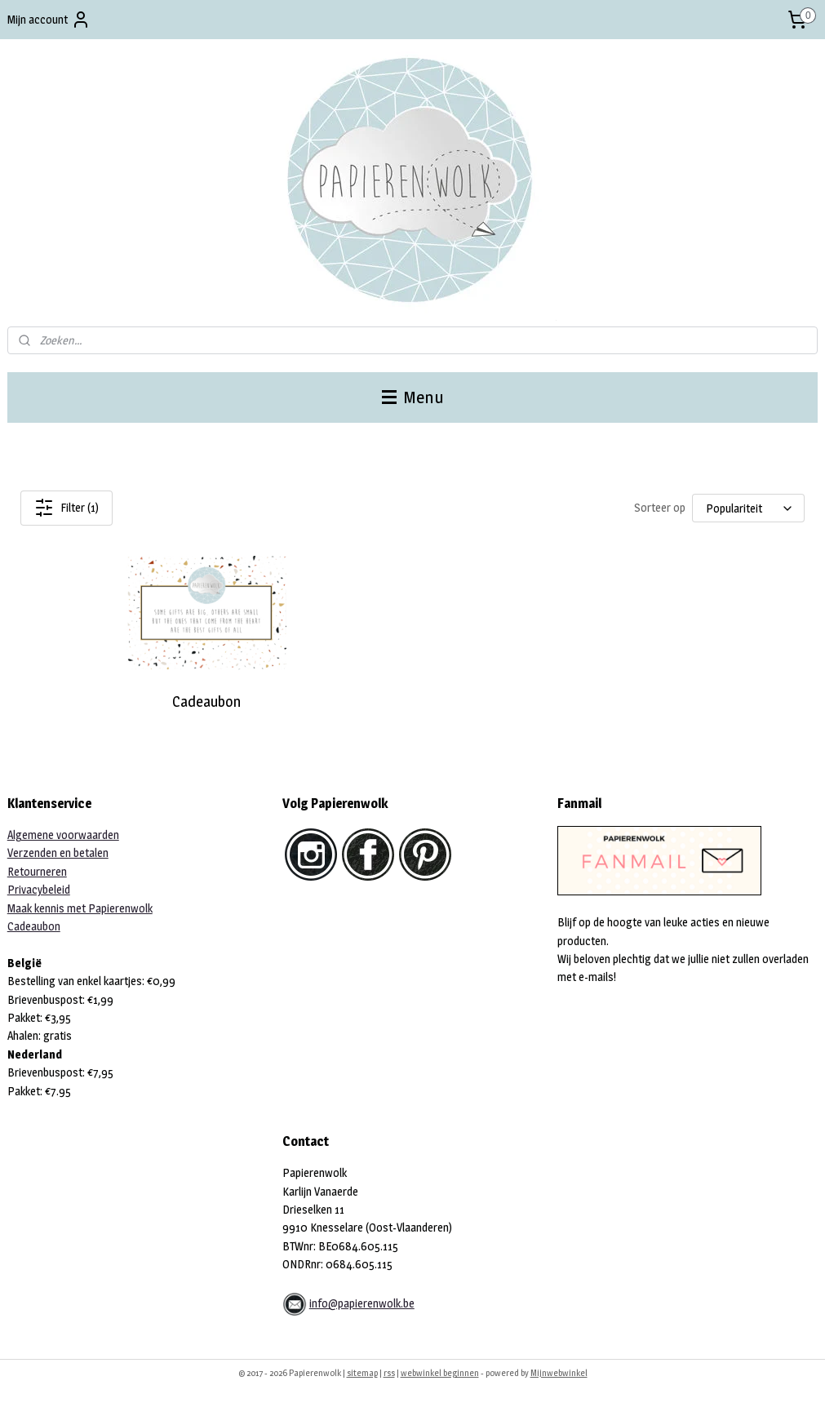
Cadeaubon (206, 701)
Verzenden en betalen (58, 852)
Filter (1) (66, 507)
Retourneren (37, 871)
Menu (413, 397)
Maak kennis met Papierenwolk (80, 908)
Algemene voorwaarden (63, 834)
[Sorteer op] (748, 508)
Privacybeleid (38, 889)
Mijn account (49, 19)
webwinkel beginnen (440, 1373)
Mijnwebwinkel (559, 1373)
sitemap (362, 1373)
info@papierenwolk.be (362, 1303)
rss (389, 1373)
